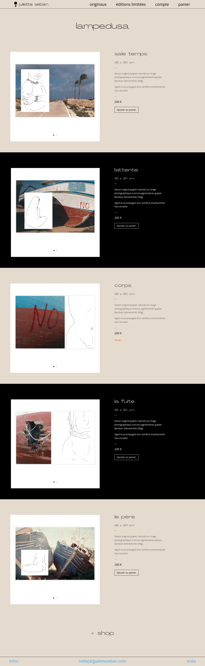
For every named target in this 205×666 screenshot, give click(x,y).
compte (162, 5)
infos (13, 661)
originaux (98, 5)
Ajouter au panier (126, 109)
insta (191, 661)
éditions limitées (131, 5)
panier (184, 5)
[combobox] (141, 79)
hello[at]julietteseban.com (102, 661)
